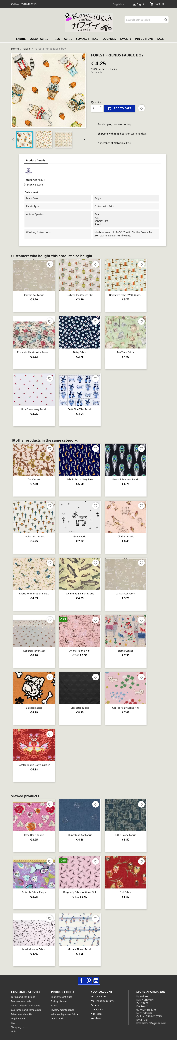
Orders (95, 1005)
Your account (101, 992)
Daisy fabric (80, 352)
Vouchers (96, 1018)
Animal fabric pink (80, 650)
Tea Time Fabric (126, 352)
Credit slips (97, 1009)
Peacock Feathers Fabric (126, 479)
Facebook (81, 980)
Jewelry (125, 39)
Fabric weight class (61, 996)
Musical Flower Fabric (80, 949)
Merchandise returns (103, 1000)
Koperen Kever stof (34, 650)
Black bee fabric (80, 707)
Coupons (109, 39)
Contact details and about (25, 1005)
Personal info (98, 996)
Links (14, 1031)
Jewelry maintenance (62, 1009)
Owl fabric (126, 892)
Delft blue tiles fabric (80, 409)
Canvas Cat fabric (34, 295)
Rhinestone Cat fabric (80, 835)
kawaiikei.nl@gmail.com (152, 1023)
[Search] (147, 20)
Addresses (97, 1013)
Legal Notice (18, 1018)
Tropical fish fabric (34, 536)
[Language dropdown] (119, 4)
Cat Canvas (34, 479)
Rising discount (59, 1001)
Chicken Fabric (126, 536)
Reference (28, 179)
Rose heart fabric (34, 835)
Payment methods (21, 1001)
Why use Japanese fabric (65, 1014)
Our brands (57, 1018)
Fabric (21, 39)
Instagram (96, 980)
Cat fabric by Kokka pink (126, 707)
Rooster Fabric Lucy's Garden (34, 764)
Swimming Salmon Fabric (80, 593)
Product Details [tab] (33, 160)
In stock (26, 184)
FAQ (13, 1022)
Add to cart (119, 108)
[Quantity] (95, 108)
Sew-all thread (87, 39)
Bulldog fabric (34, 707)
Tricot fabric (62, 39)
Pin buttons (144, 39)
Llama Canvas (126, 650)
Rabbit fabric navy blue (80, 479)
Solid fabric (39, 39)
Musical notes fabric (34, 949)
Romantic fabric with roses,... (34, 352)
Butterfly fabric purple (34, 892)
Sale (160, 39)
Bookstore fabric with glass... (126, 295)
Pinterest (88, 980)
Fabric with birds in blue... (34, 593)
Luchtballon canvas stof (80, 295)
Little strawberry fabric (34, 409)
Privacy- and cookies (22, 1014)
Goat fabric (80, 536)
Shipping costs (19, 1027)
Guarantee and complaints (26, 1009)
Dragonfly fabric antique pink (80, 892)
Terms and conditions (23, 996)
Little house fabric (126, 835)
